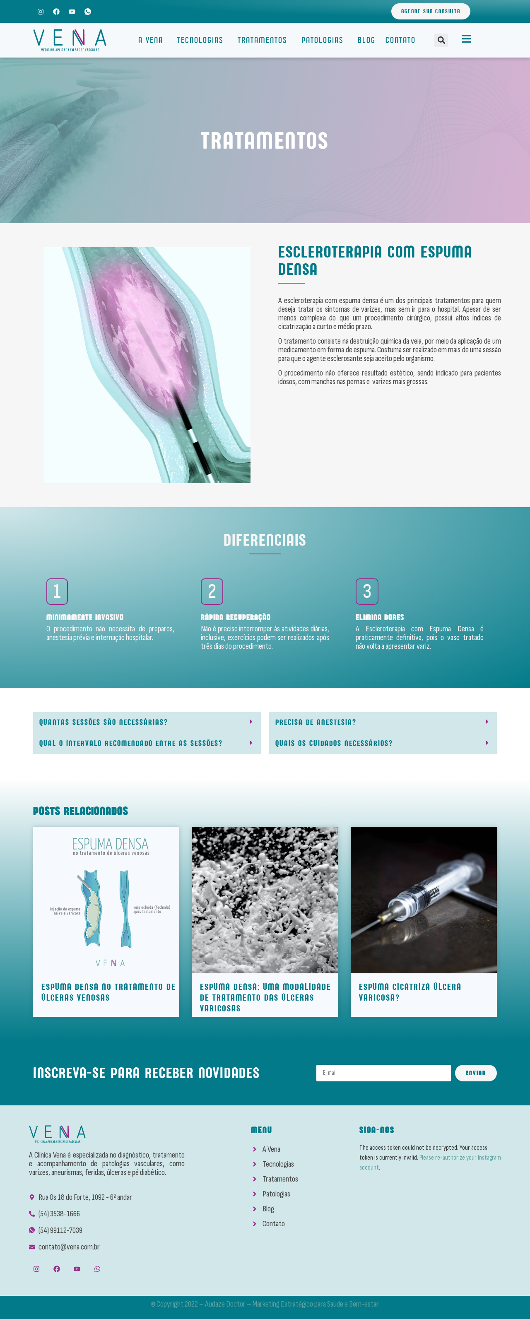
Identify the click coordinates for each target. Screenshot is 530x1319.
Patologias (324, 40)
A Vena (152, 40)
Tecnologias (202, 40)
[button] (441, 40)
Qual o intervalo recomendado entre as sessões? (131, 743)
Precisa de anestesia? (316, 722)
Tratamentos (265, 40)
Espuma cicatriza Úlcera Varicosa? (410, 992)
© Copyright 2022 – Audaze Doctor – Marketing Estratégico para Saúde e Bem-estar (265, 1304)
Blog (367, 40)
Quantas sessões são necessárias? (103, 722)
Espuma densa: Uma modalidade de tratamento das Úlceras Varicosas (265, 997)
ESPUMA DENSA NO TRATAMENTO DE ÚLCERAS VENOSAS (108, 992)
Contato (400, 40)
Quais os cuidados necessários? (334, 743)
